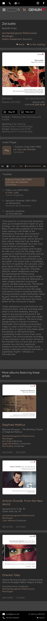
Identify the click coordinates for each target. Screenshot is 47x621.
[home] (4, 9)
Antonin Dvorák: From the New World (22, 502)
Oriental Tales (11, 575)
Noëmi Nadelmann (17, 39)
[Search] (12, 9)
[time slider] (33, 166)
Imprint (41, 618)
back (20, 44)
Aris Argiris (12, 441)
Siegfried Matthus (13, 424)
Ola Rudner (13, 446)
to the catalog (36, 44)
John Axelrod (14, 520)
